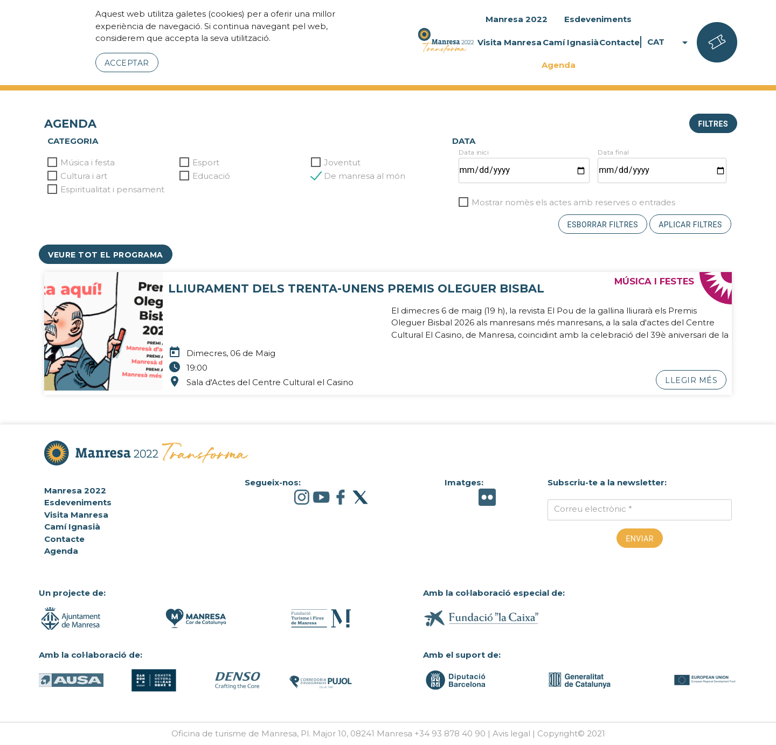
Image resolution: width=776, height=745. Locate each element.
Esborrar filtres (603, 224)
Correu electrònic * (593, 509)
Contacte (619, 42)
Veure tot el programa (105, 255)
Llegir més (691, 380)
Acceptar (127, 63)
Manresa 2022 (517, 19)
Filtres (713, 124)
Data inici (473, 152)
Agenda (559, 65)
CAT (669, 42)
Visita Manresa (509, 42)
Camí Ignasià (571, 42)
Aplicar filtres (690, 224)
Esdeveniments (598, 19)
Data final (613, 152)
